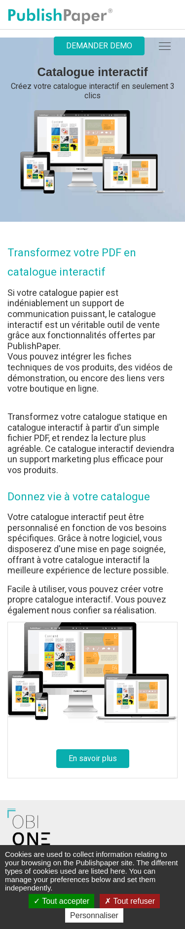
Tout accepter (61, 901)
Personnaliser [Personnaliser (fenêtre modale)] (94, 915)
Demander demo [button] (99, 45)
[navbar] (164, 46)
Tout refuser (130, 901)
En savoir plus (93, 758)
